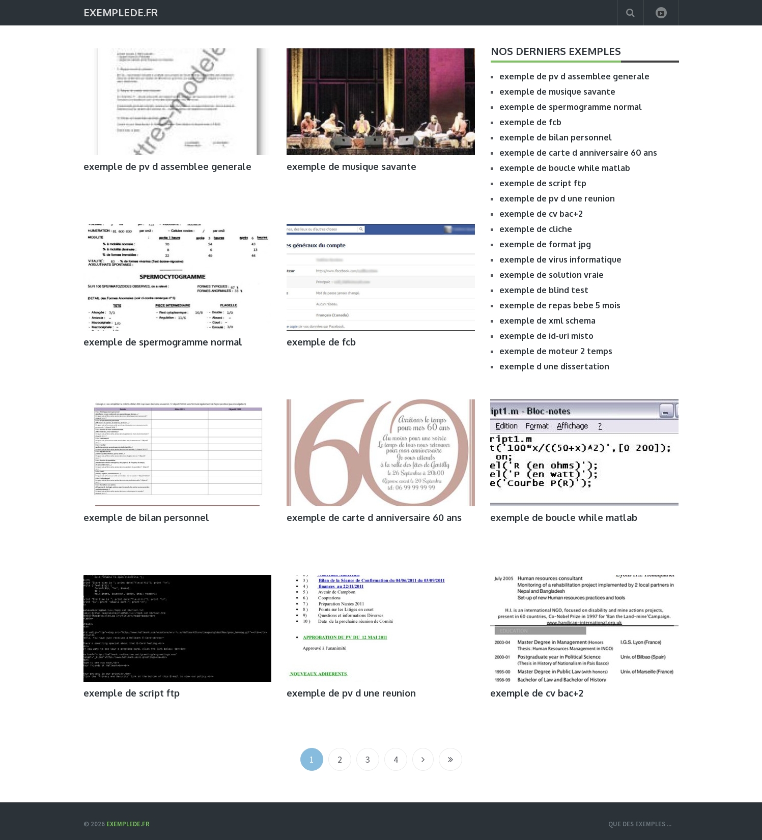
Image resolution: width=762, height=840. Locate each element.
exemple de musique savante (351, 166)
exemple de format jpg (545, 244)
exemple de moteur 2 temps (555, 351)
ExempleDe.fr (120, 11)
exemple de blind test (543, 290)
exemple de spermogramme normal (570, 107)
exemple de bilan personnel (555, 137)
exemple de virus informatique (560, 259)
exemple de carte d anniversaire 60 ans (578, 153)
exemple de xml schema (547, 320)
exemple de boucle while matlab (564, 168)
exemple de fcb (530, 122)
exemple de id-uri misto (546, 336)
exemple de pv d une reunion (557, 198)
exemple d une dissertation (554, 366)
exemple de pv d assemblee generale (167, 166)
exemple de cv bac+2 (541, 214)
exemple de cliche (535, 229)
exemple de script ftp (542, 183)
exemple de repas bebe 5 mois (559, 305)
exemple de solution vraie (551, 275)
